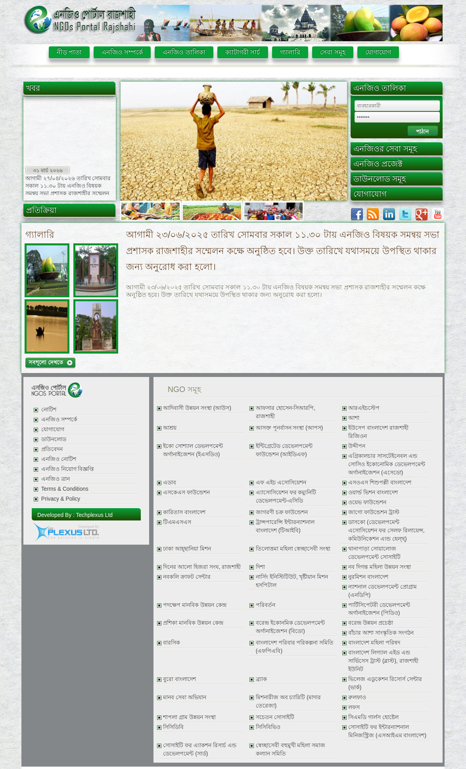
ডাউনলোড (53, 439)
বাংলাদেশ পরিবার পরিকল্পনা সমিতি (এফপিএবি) (295, 647)
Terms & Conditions (64, 489)
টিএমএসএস (177, 522)
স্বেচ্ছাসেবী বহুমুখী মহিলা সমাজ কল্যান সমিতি (290, 749)
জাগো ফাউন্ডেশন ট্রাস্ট (373, 512)
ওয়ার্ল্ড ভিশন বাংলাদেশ (373, 492)
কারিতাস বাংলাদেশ (184, 512)
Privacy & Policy (60, 499)
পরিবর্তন (265, 605)
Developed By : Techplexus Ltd (75, 515)
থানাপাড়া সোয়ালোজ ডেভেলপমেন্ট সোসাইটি (374, 553)
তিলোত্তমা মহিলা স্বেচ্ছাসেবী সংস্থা (293, 549)
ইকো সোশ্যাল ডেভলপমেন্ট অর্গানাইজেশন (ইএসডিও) (193, 450)
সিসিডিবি (173, 727)
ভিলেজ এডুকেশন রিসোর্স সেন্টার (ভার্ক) (385, 683)
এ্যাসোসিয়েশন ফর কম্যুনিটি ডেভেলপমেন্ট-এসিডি (286, 497)
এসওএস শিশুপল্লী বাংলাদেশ (379, 483)
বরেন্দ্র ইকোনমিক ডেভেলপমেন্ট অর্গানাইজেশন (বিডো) (290, 627)
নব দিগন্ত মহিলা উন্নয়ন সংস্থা (379, 567)
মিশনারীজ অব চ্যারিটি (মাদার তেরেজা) (288, 701)
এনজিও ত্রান (55, 479)
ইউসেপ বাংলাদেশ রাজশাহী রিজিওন (378, 432)
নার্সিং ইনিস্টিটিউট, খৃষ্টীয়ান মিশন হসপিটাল (292, 581)
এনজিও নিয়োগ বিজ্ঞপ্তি (67, 469)
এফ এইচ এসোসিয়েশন (281, 483)
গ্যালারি (290, 52)
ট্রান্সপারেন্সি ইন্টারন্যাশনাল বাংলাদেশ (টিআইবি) (285, 526)
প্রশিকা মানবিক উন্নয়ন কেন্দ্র (193, 623)
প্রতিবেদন (52, 449)
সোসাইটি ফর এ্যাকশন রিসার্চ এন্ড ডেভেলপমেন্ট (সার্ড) (199, 749)
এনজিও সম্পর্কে (122, 52)
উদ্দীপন (356, 446)
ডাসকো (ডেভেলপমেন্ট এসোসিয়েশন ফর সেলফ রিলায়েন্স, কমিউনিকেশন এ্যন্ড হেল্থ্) (386, 530)
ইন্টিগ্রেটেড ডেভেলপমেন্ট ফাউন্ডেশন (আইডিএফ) (284, 450)
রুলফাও (357, 697)
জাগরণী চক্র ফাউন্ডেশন (282, 512)
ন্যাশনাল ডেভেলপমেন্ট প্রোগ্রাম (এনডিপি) (382, 591)
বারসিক (171, 643)
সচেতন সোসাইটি (275, 717)
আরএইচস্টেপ (364, 408)
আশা (353, 418)
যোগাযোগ (378, 52)
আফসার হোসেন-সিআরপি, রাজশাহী (285, 412)
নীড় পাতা (69, 52)
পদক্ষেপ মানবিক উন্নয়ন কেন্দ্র (194, 605)
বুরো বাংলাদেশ (179, 679)
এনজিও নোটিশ (58, 459)
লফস (354, 707)
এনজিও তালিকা (184, 52)
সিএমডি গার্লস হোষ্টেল (373, 717)
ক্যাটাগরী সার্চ (242, 52)
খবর (33, 88)
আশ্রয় (169, 428)
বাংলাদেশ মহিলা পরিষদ (374, 643)
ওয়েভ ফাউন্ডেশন (367, 502)
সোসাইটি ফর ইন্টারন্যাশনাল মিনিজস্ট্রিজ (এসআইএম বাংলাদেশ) (387, 731)
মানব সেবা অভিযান (184, 697)
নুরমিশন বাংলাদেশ (368, 577)
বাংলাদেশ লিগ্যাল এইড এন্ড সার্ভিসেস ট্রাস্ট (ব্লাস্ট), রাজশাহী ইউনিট (383, 661)
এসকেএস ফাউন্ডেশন (186, 492)
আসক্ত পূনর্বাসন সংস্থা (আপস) (289, 428)
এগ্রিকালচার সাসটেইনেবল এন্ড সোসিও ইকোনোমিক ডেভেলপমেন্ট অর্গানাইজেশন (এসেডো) (386, 464)
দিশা (260, 567)
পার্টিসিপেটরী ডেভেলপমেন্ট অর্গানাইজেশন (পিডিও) (379, 609)
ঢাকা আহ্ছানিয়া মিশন (187, 549)
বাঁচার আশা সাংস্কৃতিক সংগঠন (380, 633)
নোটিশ (48, 410)
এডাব (169, 483)
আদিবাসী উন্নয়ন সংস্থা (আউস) (197, 408)
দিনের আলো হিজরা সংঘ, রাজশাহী (202, 567)
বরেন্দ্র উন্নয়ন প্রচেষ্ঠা (370, 623)
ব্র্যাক (261, 679)
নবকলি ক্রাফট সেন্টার (187, 577)
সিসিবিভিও (268, 727)
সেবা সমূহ (332, 52)
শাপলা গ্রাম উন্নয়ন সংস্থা (189, 717)
